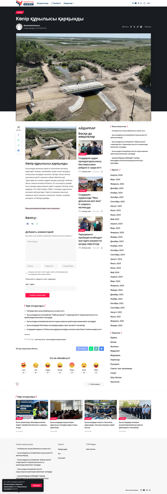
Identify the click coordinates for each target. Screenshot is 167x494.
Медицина (115, 355)
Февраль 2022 (117, 321)
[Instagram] (138, 3)
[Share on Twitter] (134, 27)
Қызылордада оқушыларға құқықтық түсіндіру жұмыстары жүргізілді (64, 424)
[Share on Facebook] (130, 27)
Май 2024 (114, 272)
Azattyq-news (86, 171)
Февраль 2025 (117, 232)
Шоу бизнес (116, 377)
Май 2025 (114, 219)
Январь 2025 (116, 237)
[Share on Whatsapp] (18, 140)
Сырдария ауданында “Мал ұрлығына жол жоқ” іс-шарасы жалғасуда (90, 200)
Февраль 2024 (117, 285)
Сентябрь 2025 (117, 201)
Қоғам (19, 12)
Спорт (113, 373)
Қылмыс (83, 154)
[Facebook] (133, 3)
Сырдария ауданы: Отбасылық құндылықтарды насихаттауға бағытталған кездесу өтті (64, 329)
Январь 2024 (116, 290)
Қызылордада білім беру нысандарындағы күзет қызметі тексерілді (56, 325)
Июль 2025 (115, 210)
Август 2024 (116, 259)
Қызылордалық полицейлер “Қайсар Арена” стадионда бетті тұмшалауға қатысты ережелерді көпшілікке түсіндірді (129, 144)
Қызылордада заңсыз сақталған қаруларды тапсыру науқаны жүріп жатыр (100, 424)
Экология (114, 382)
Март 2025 (115, 228)
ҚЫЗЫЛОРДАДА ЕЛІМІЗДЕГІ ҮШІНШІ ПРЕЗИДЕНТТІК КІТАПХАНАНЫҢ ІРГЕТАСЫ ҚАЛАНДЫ (126, 160)
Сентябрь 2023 (117, 308)
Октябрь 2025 (117, 197)
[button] (28, 223)
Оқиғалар (115, 360)
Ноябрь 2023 (116, 299)
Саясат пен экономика (121, 368)
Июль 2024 (115, 263)
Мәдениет (115, 351)
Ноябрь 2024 (116, 246)
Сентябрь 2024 (117, 254)
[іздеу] (144, 3)
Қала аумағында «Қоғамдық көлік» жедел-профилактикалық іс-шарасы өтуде (31, 424)
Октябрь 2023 (116, 303)
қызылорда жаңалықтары (56, 339)
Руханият (115, 364)
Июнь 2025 (115, 215)
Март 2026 (115, 179)
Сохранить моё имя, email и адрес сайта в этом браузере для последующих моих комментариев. (48, 273)
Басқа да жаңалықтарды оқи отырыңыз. (43, 208)
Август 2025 (116, 206)
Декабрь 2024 (117, 241)
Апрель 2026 (116, 175)
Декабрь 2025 (117, 188)
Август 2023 (116, 312)
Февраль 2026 (117, 184)
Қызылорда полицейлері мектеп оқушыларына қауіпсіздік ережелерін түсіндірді (61, 321)
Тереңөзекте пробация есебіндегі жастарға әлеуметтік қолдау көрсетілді (90, 238)
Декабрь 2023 (116, 294)
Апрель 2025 (116, 224)
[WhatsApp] (141, 3)
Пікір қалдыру (94, 384)
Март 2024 (115, 281)
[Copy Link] (137, 27)
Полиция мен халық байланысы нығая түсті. (46, 311)
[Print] (141, 27)
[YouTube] (135, 3)
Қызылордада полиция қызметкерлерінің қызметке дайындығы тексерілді (131, 424)
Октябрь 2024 (117, 250)
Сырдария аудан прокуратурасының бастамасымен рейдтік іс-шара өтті (90, 162)
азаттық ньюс (40, 339)
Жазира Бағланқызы (32, 25)
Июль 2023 (115, 316)
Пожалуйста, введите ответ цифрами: (41, 279)
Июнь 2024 (115, 268)
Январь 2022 (116, 325)
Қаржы (113, 337)
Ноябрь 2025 (116, 193)
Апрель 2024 (116, 277)
